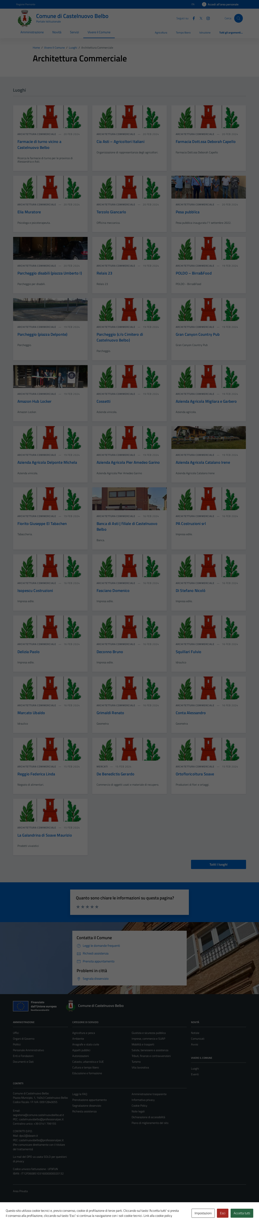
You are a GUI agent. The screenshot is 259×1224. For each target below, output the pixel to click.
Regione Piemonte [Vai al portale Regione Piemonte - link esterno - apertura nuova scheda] (25, 4)
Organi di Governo (23, 1038)
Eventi (195, 1074)
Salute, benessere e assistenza (150, 1050)
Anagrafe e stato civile (85, 1044)
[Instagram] (206, 18)
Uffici (16, 1033)
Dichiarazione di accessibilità (148, 1117)
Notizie (195, 1033)
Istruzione (205, 32)
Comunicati (197, 1038)
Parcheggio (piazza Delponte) (42, 334)
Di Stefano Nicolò (191, 590)
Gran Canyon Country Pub (198, 334)
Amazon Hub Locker (34, 401)
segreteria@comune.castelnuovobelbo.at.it (38, 1115)
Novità (56, 32)
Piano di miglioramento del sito (150, 1123)
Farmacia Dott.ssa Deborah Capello (206, 141)
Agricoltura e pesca (83, 1033)
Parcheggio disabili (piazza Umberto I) (49, 273)
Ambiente (78, 1038)
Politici (17, 1044)
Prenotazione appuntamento (89, 1100)
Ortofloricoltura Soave (195, 774)
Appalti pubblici (81, 1050)
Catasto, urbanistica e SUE (88, 1061)
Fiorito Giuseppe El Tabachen (42, 523)
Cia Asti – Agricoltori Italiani (120, 141)
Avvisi (194, 1044)
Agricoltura (161, 32)
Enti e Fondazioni (23, 1056)
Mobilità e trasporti (143, 1044)
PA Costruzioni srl (191, 523)
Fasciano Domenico (113, 590)
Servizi (74, 32)
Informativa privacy (143, 1100)
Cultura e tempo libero (85, 1067)
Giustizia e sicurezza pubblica (149, 1033)
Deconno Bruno (110, 652)
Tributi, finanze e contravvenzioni (151, 1056)
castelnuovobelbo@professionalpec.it (41, 1119)
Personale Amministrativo (28, 1050)
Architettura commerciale (37, 134)
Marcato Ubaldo (31, 713)
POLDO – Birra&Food (194, 273)
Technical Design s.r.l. (37, 1213)
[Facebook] (192, 18)
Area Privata (20, 1191)
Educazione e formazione (87, 1073)
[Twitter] (199, 18)
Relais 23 (104, 273)
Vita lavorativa (140, 1067)
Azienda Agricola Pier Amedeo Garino (128, 462)
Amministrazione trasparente (149, 1094)
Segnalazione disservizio (86, 1105)
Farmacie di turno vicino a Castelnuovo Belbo (39, 144)
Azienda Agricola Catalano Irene (203, 462)
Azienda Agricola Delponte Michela (47, 462)
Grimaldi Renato (110, 713)
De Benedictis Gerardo (115, 774)
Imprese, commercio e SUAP (148, 1038)
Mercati (103, 766)
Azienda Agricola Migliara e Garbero (206, 401)
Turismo (136, 1061)
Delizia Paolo (28, 652)
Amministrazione (32, 32)
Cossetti (103, 401)
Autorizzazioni (80, 1056)
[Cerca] (238, 18)
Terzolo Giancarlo (111, 212)
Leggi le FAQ (79, 1094)
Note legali (138, 1111)
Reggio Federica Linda (36, 774)
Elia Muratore (29, 212)
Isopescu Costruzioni (35, 590)
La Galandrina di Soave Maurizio (44, 835)
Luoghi (195, 1068)
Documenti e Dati (23, 1061)
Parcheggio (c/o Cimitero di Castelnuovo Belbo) (120, 337)
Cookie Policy (139, 1105)
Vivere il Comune (99, 32)
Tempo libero (183, 32)
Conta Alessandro (191, 713)
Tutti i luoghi (219, 864)
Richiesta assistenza (84, 1111)
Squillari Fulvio (188, 652)
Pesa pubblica (187, 212)
